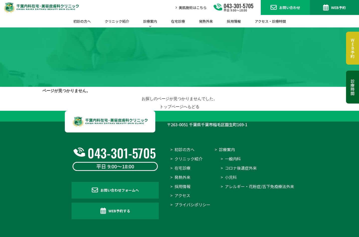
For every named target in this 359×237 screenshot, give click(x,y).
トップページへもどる (179, 107)
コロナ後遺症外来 (241, 168)
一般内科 (233, 159)
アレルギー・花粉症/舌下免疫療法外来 (259, 186)
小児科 (231, 177)
